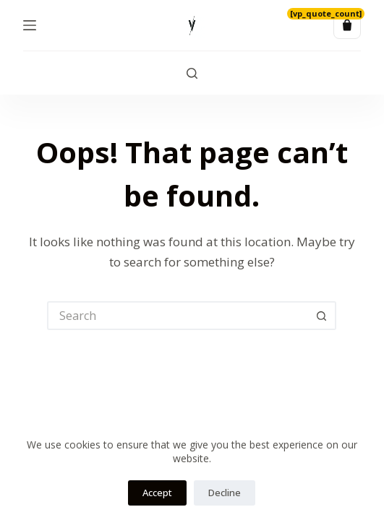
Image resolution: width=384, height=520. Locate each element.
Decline (224, 492)
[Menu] (29, 25)
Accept (157, 492)
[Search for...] (177, 315)
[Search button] (321, 315)
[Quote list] (347, 25)
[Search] (192, 73)
